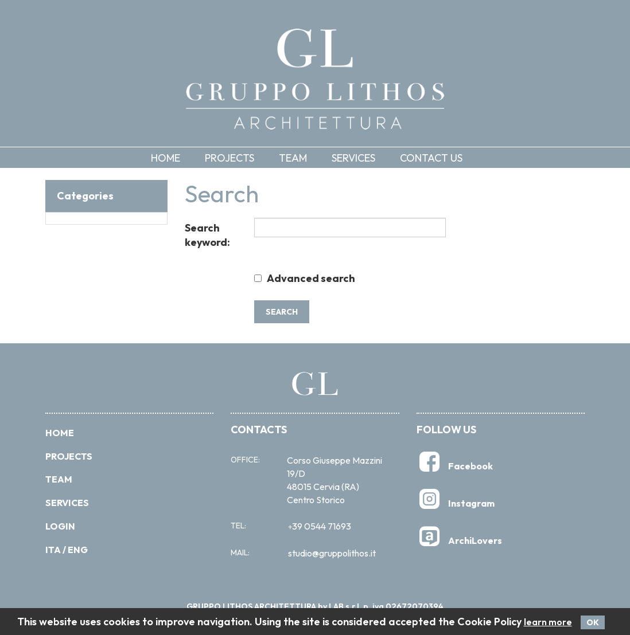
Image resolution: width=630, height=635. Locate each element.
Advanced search (311, 278)
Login (60, 526)
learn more (548, 622)
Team (293, 157)
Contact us (431, 157)
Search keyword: (207, 235)
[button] (238, 157)
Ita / (55, 549)
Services (353, 157)
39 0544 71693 (319, 526)
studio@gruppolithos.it (332, 553)
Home (165, 157)
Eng (78, 549)
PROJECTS (68, 456)
